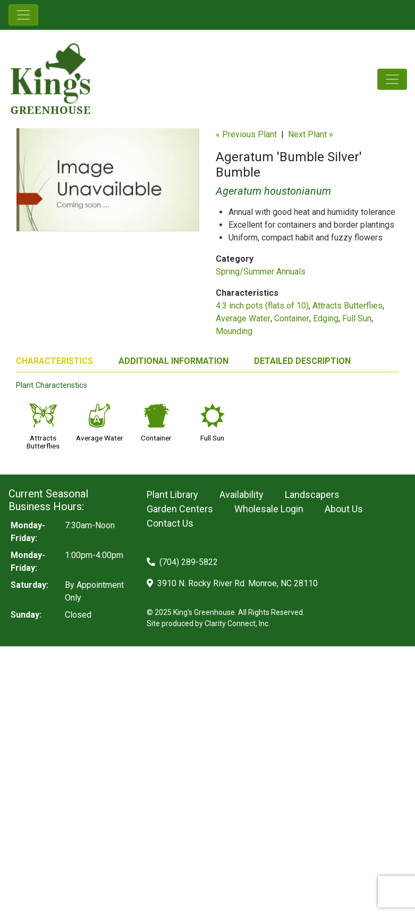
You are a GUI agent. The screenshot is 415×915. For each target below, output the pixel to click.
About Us (344, 508)
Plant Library (172, 494)
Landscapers (312, 494)
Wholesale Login (268, 508)
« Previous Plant (246, 134)
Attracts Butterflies (347, 306)
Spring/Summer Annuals (261, 272)
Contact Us (170, 523)
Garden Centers (180, 508)
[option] (108, 184)
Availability (241, 494)
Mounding (234, 331)
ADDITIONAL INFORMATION (173, 361)
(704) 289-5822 (182, 562)
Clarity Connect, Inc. (237, 623)
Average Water (243, 318)
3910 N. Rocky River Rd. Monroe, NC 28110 (232, 583)
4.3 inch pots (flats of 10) (262, 306)
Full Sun (356, 318)
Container (291, 318)
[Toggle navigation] (23, 15)
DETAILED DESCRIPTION (302, 361)
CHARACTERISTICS (54, 361)
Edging (325, 318)
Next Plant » (310, 134)
